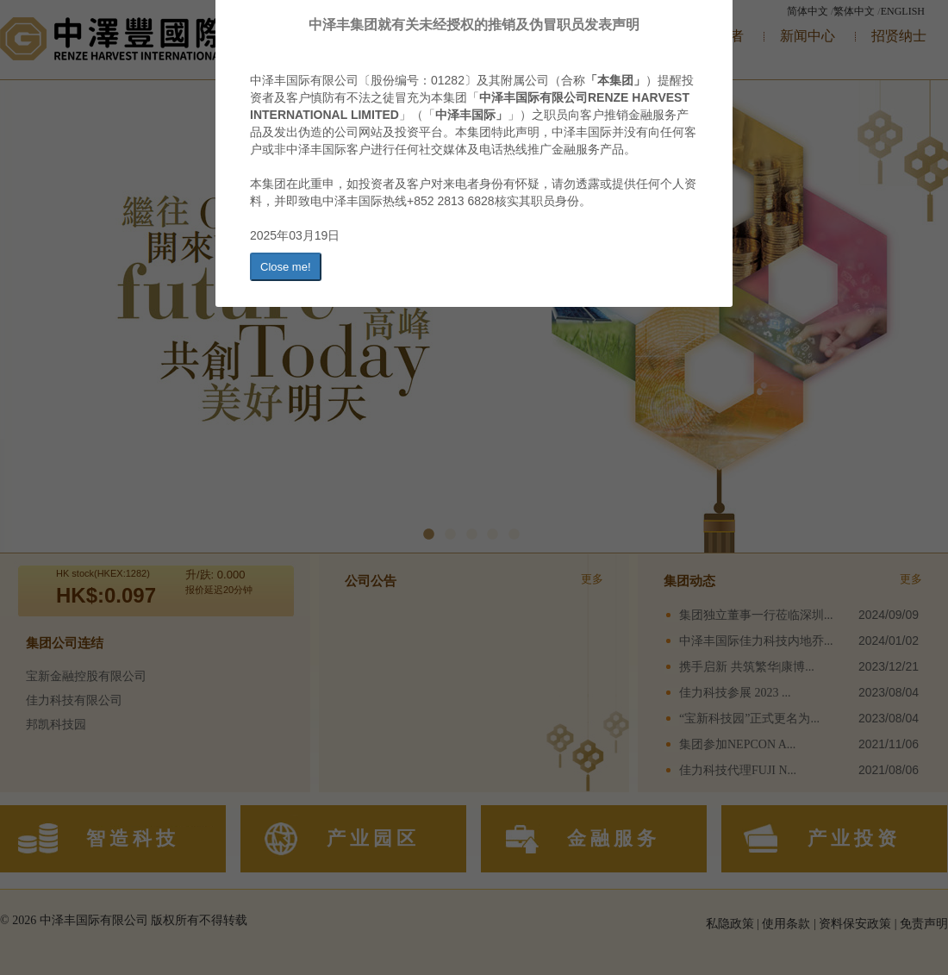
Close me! (285, 266)
